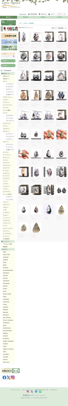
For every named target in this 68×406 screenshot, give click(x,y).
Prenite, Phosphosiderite (9, 320)
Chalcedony (6, 273)
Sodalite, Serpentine (8, 341)
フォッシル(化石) (7, 194)
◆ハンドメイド (5, 241)
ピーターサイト (7, 191)
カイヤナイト (6, 128)
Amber (4, 262)
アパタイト (6, 99)
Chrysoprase (6, 283)
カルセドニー (6, 131)
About (25, 17)
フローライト (6, 204)
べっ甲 (4, 210)
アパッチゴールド (7, 105)
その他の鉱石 (6, 238)
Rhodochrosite (7, 328)
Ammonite (5, 267)
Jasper (5, 296)
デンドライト (6, 178)
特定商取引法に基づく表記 (41, 389)
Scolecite (5, 335)
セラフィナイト (7, 165)
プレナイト (6, 202)
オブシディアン (7, 123)
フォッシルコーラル (10, 199)
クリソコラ (6, 152)
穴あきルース (6, 76)
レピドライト (6, 231)
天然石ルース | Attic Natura (34, 395)
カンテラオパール (10, 115)
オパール (5, 112)
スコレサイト (6, 162)
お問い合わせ (53, 389)
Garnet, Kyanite (7, 294)
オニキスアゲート (10, 86)
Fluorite (5, 288)
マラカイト (6, 215)
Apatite (5, 265)
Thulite (5, 346)
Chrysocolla (6, 280)
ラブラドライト (7, 223)
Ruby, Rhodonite (7, 330)
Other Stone (6, 362)
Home (8, 17)
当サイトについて (15, 389)
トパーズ (5, 181)
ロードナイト (6, 236)
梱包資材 (5, 246)
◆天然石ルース (5, 73)
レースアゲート (10, 91)
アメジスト (6, 107)
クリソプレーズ (10, 136)
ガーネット (6, 126)
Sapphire (5, 333)
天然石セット (6, 78)
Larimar (5, 304)
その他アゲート (10, 94)
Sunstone (5, 343)
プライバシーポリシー (27, 389)
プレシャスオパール (10, 118)
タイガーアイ (6, 168)
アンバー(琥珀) (7, 110)
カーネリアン (9, 133)
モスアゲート (9, 89)
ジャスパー (6, 160)
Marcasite (5, 312)
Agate (4, 252)
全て (20, 23)
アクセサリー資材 (7, 244)
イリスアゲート (10, 84)
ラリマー (5, 225)
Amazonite (5, 257)
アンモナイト (9, 196)
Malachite (5, 309)
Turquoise (5, 356)
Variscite (5, 359)
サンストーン (6, 157)
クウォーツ (6, 141)
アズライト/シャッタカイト (9, 97)
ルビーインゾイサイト (8, 228)
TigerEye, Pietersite (8, 349)
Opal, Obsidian (7, 317)
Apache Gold (6, 254)
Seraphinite (6, 338)
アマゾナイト (6, 102)
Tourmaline (6, 354)
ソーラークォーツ (10, 147)
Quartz (5, 325)
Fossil (4, 291)
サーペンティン (7, 154)
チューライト (6, 175)
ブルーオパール (10, 120)
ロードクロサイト (7, 233)
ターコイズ (6, 170)
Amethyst (5, 259)
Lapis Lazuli (6, 301)
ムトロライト (9, 139)
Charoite (5, 278)
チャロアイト (6, 173)
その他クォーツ (10, 149)
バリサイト (6, 189)
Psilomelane (6, 322)
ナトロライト (6, 186)
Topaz (4, 351)
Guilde (42, 17)
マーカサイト (6, 212)
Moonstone (6, 315)
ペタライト (6, 207)
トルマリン (6, 183)
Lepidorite (5, 307)
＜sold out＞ (5, 249)
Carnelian (5, 275)
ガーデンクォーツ (10, 144)
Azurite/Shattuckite (8, 270)
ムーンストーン (7, 217)
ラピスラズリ (6, 220)
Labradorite (6, 299)
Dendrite (5, 286)
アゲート (5, 81)
